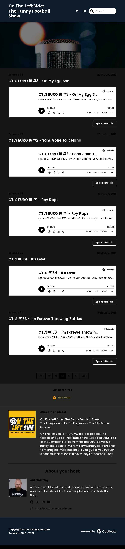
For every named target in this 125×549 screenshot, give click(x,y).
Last (84, 377)
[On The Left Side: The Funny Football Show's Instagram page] (82, 12)
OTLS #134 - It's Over (27, 261)
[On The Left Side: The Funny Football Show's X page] (77, 12)
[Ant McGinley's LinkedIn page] (42, 506)
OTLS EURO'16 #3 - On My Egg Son (39, 82)
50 (49, 377)
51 (56, 377)
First (41, 377)
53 (69, 377)
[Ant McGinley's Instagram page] (39, 506)
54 (76, 377)
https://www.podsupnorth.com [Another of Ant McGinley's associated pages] (51, 512)
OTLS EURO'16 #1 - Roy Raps (33, 201)
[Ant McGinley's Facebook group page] (31, 506)
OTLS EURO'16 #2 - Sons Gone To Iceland (45, 142)
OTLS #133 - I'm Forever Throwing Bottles (45, 320)
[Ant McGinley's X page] (35, 506)
